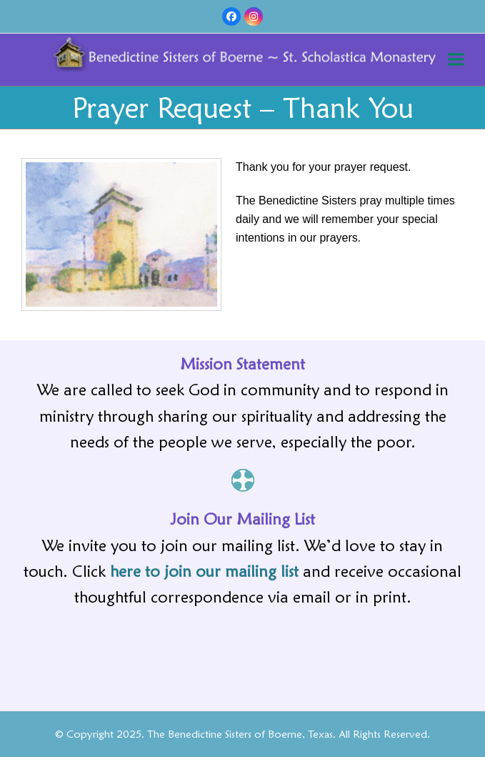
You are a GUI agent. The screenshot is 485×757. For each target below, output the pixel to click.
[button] (456, 60)
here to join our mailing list (204, 571)
